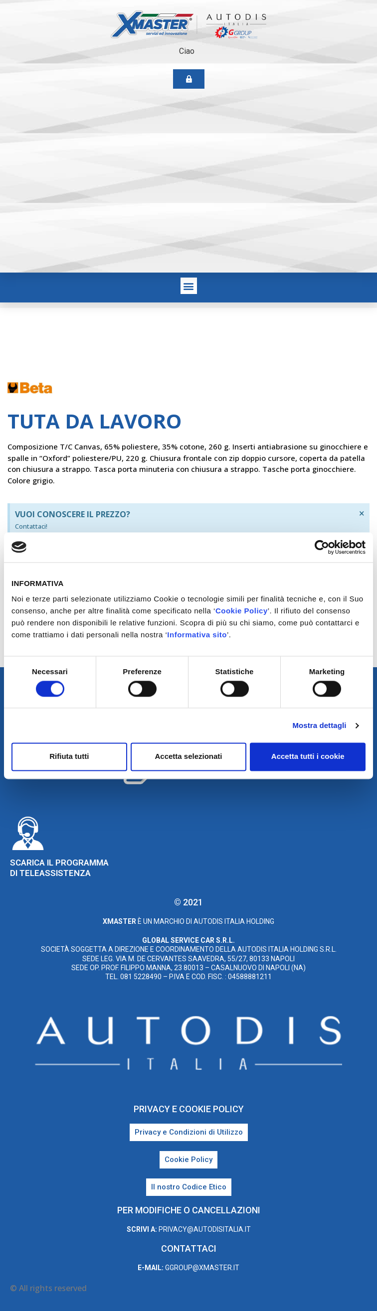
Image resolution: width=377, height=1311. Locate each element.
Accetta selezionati (188, 756)
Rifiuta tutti (69, 756)
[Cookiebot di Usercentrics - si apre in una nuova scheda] (322, 547)
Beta (158, 389)
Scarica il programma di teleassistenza (59, 867)
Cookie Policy (241, 610)
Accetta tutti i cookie (308, 756)
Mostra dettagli (319, 725)
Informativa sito (197, 634)
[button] (189, 286)
